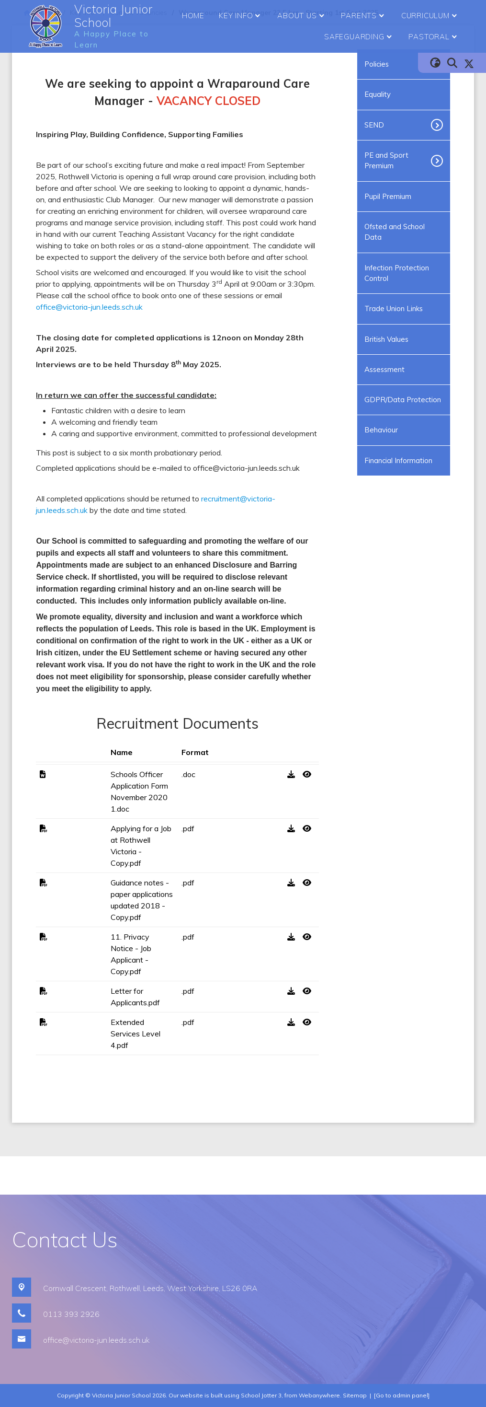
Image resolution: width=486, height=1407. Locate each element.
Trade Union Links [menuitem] (393, 308)
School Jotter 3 (261, 1395)
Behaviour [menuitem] (381, 429)
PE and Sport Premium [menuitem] (386, 160)
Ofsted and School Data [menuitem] (394, 232)
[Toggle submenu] (440, 125)
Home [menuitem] (193, 15)
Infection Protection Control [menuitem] (396, 273)
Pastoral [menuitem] (433, 37)
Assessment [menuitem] (384, 369)
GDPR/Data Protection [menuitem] (402, 399)
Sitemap (355, 1395)
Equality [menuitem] (377, 94)
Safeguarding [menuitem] (359, 37)
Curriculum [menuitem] (430, 16)
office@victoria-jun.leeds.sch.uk (89, 307)
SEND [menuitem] (374, 124)
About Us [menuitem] (302, 16)
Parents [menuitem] (363, 16)
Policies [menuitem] (376, 64)
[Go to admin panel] (401, 1395)
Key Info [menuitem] (241, 16)
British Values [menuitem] (386, 339)
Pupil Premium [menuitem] (387, 196)
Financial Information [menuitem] (398, 460)
